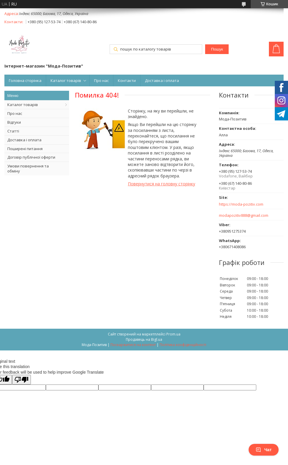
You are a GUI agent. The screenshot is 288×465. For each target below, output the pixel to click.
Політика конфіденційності (183, 344)
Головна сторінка (25, 80)
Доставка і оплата (162, 80)
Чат (264, 449)
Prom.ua (173, 334)
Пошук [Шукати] (217, 49)
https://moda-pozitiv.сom (241, 204)
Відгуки (14, 122)
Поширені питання (25, 148)
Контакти (127, 80)
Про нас (101, 80)
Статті (13, 131)
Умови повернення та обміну (28, 168)
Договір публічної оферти (31, 157)
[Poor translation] (21, 380)
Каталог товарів (66, 80)
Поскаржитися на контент (133, 344)
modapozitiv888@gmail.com (243, 215)
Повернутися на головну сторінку (161, 184)
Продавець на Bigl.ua (144, 339)
